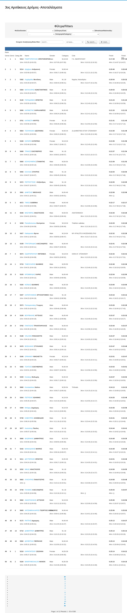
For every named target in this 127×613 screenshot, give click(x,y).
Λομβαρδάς (29, 79)
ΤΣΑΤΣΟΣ (28, 367)
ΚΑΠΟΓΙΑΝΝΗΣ (30, 295)
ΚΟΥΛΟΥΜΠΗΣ (30, 162)
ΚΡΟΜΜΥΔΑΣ (30, 274)
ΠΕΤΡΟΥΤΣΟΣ (30, 182)
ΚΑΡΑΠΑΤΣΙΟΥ (30, 551)
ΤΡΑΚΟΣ (28, 151)
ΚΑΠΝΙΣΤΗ (29, 120)
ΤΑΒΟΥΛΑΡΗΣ (30, 264)
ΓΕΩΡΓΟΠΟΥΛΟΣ (31, 59)
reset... (104, 42)
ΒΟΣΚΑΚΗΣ (29, 346)
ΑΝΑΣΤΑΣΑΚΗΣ (30, 500)
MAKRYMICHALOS (32, 562)
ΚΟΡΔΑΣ (28, 285)
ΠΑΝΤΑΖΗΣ (29, 326)
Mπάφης (28, 408)
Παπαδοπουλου (30, 223)
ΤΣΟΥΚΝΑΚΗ (30, 131)
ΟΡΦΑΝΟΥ (29, 356)
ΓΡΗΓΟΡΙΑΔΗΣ (30, 244)
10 (65, 601)
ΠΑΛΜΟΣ (28, 490)
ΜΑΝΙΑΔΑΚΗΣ (30, 449)
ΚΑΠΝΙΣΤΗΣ (29, 110)
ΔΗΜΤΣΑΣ (28, 192)
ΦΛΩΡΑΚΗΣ (29, 438)
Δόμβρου (28, 69)
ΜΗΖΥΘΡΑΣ (29, 213)
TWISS (27, 203)
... (65, 590)
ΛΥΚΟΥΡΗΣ (29, 480)
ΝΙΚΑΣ (27, 469)
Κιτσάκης (28, 377)
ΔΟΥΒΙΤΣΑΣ (29, 541)
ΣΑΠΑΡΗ (28, 141)
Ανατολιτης (28, 428)
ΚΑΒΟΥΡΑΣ (29, 418)
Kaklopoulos (29, 233)
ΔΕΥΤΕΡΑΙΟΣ (30, 459)
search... (91, 42)
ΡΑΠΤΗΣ (28, 521)
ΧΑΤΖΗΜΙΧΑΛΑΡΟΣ (32, 510)
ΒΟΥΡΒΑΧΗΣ (30, 315)
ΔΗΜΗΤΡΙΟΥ (29, 531)
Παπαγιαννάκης (30, 305)
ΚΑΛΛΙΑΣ (28, 172)
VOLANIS (28, 336)
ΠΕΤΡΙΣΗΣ (29, 397)
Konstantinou (29, 387)
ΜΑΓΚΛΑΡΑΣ (29, 90)
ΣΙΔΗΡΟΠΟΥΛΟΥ (31, 254)
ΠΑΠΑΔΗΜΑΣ (30, 100)
